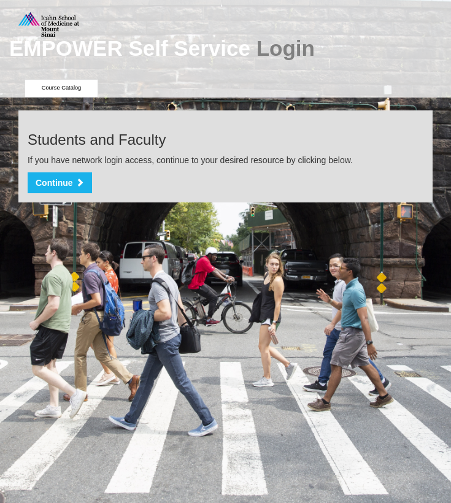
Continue (60, 183)
